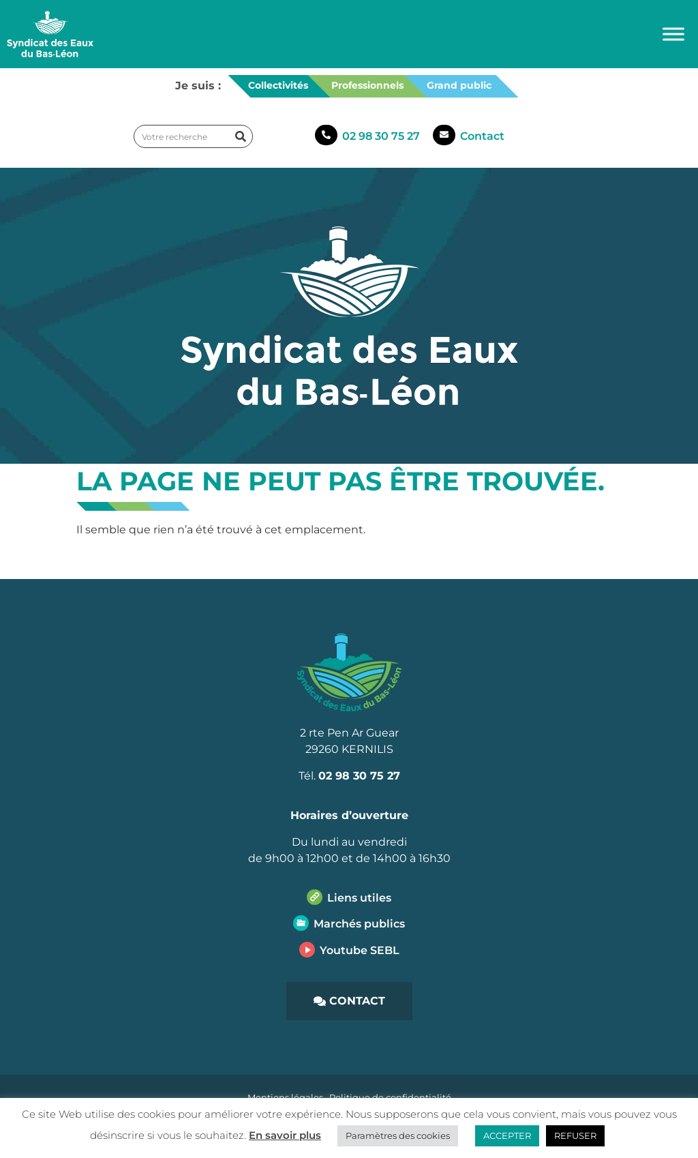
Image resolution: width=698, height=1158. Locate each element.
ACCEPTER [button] (507, 1135)
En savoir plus (285, 1135)
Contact (482, 136)
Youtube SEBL (359, 950)
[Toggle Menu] (673, 33)
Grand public (459, 85)
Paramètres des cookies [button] (398, 1135)
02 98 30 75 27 (381, 136)
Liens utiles (359, 897)
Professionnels (367, 85)
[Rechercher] (240, 136)
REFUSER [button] (575, 1135)
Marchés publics (359, 923)
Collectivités (278, 85)
